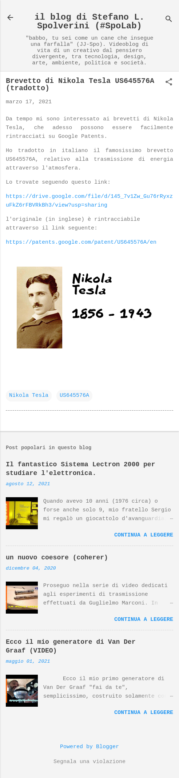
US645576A (74, 395)
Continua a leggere (143, 535)
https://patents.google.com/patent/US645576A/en (81, 242)
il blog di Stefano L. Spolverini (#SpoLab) (89, 21)
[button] (168, 82)
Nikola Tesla (28, 395)
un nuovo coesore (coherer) (57, 557)
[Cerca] (168, 20)
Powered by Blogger (89, 747)
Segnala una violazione (89, 762)
